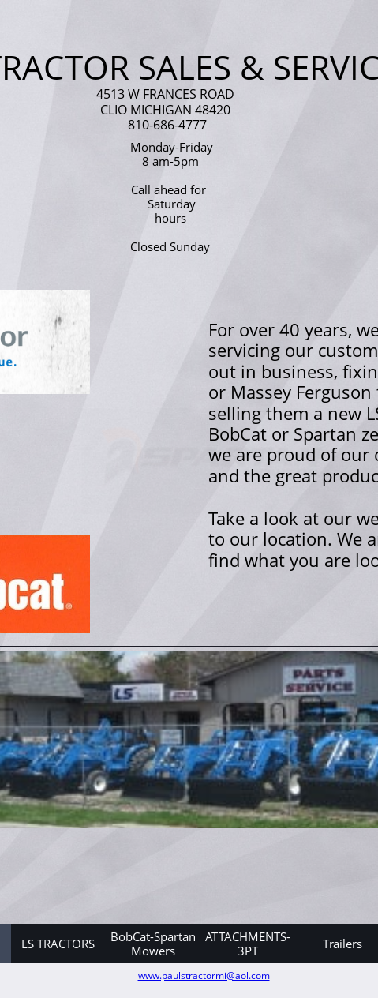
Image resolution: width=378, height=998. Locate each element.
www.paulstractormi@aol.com (204, 975)
